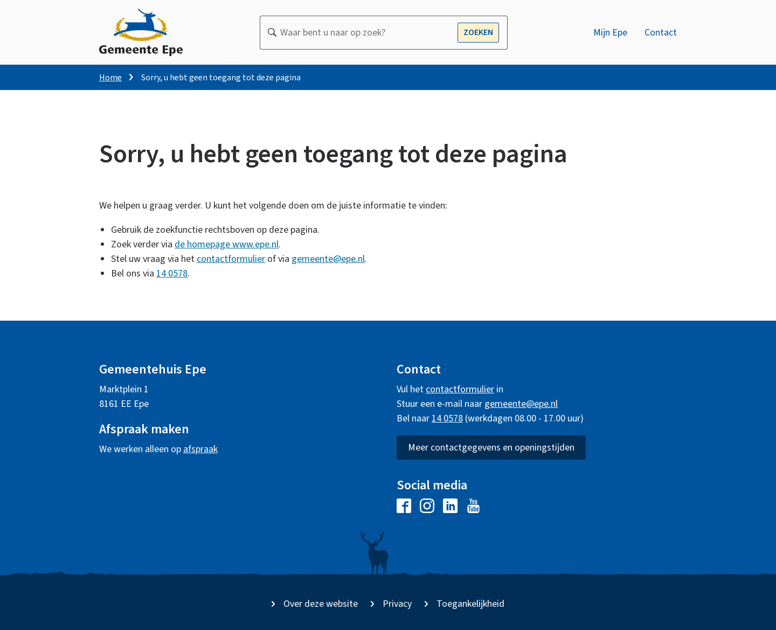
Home (110, 78)
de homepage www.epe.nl (227, 245)
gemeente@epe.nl (328, 259)
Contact (661, 32)
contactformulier (231, 259)
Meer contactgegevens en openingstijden (491, 447)
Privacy (397, 604)
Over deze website (320, 604)
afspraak (200, 449)
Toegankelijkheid (470, 604)
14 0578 (172, 274)
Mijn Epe (610, 32)
